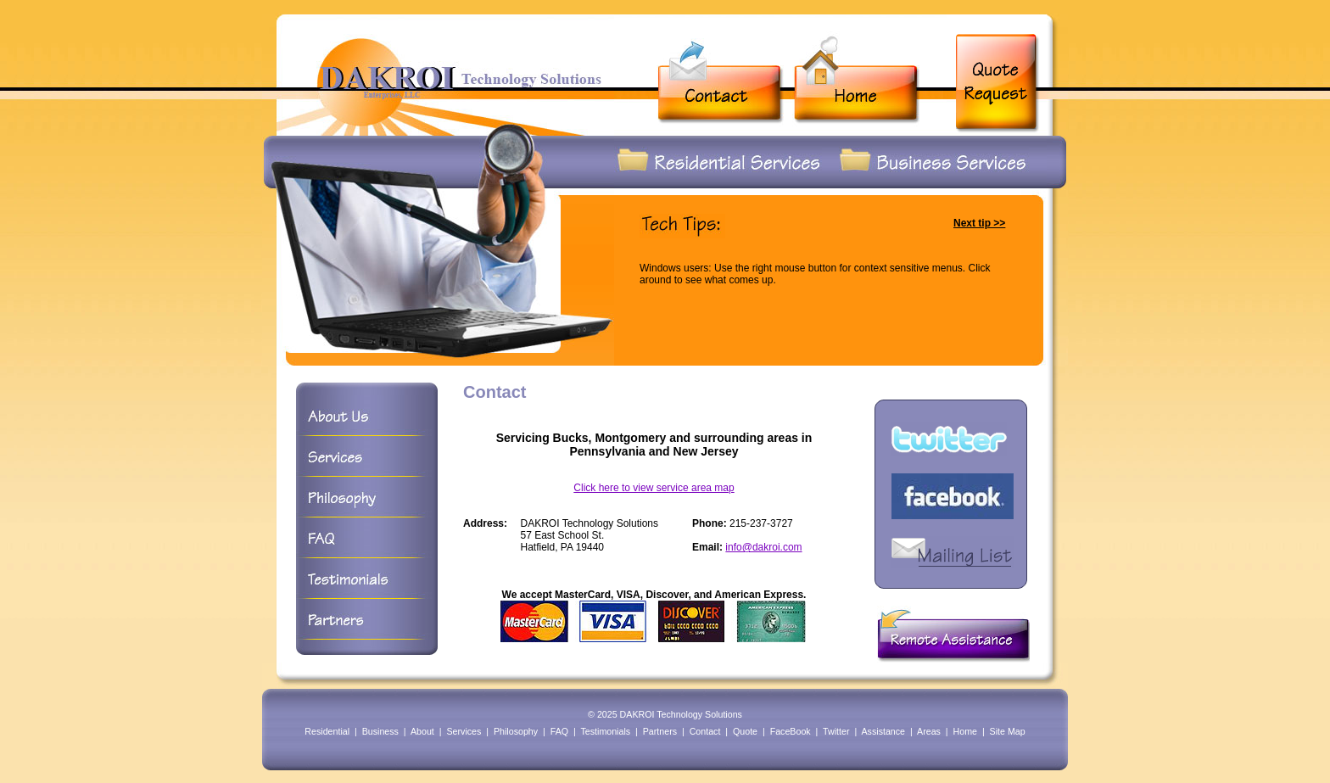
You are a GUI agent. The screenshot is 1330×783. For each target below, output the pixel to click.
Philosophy (516, 731)
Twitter (836, 731)
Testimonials (605, 731)
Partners (660, 731)
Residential (327, 731)
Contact (705, 731)
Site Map (1007, 731)
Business (380, 731)
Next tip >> (979, 223)
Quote (745, 731)
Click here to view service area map (653, 488)
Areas (929, 731)
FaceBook (790, 731)
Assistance (884, 731)
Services (463, 731)
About (422, 731)
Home (965, 731)
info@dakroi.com (763, 547)
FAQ (559, 731)
